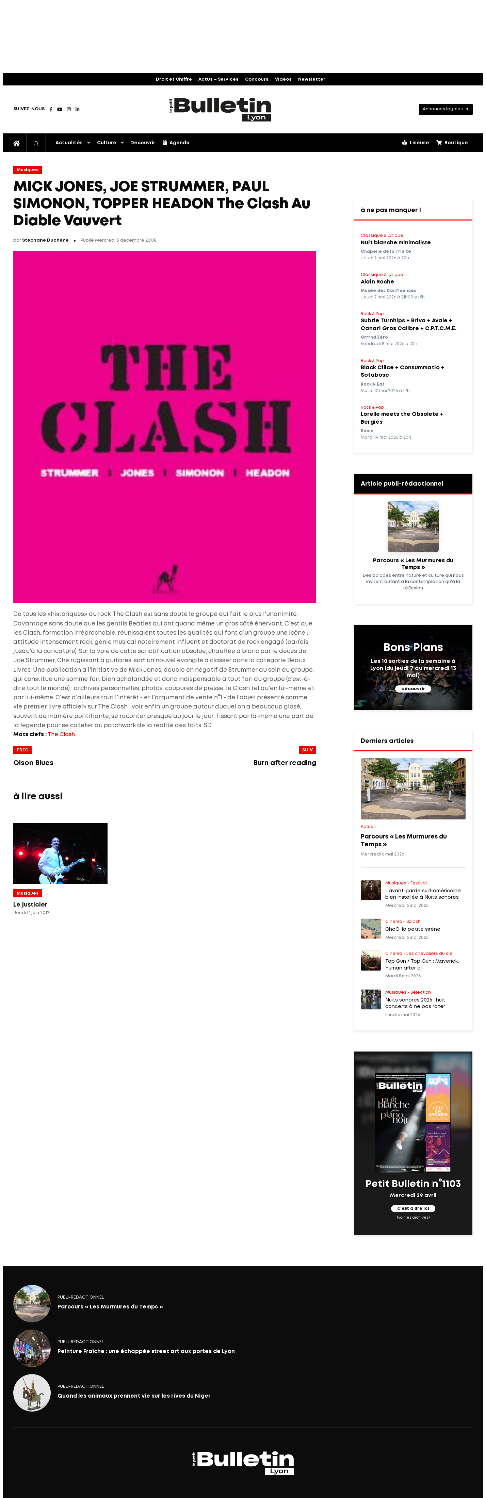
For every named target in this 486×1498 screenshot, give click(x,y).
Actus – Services (218, 79)
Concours (257, 79)
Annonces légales (443, 109)
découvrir (413, 689)
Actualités (69, 143)
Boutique (452, 142)
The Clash (61, 734)
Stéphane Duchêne (45, 240)
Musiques (27, 170)
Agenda (176, 142)
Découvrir (142, 143)
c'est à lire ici (413, 1209)
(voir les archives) (413, 1217)
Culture (106, 143)
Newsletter (311, 79)
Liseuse (415, 142)
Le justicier (30, 905)
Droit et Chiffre (174, 79)
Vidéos (283, 79)
